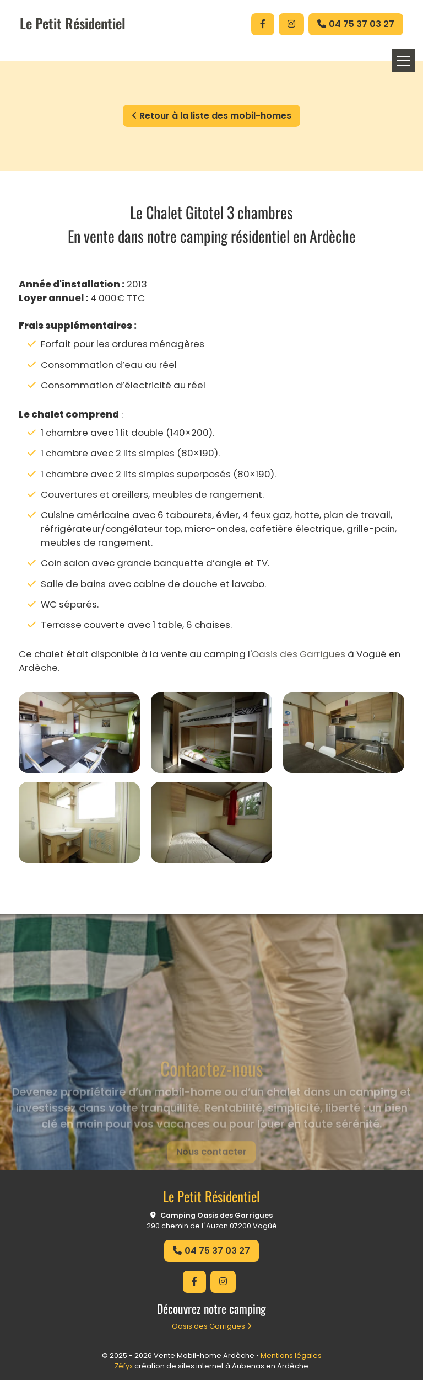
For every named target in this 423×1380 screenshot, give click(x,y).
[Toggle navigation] (403, 60)
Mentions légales (291, 1355)
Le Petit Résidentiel (73, 23)
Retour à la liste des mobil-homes (211, 115)
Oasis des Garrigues (298, 653)
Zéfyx (124, 1366)
